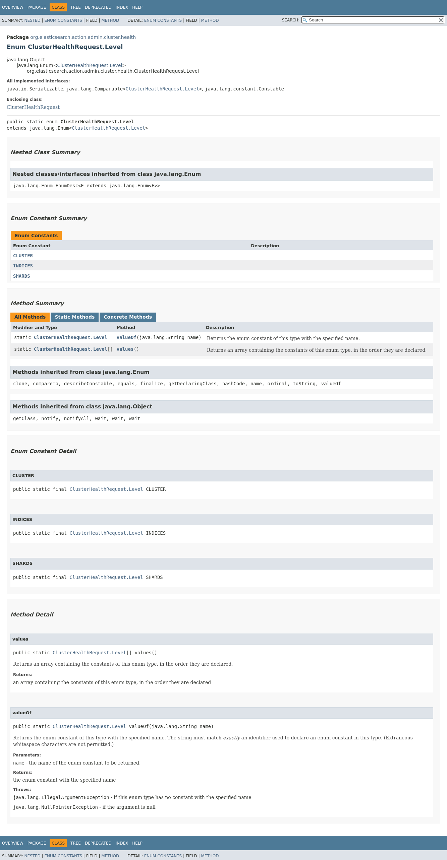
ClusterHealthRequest (33, 107)
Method (110, 20)
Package (36, 7)
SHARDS (21, 276)
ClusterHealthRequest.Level (89, 65)
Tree (75, 7)
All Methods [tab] (30, 317)
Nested (32, 20)
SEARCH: (291, 20)
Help (137, 7)
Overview (12, 7)
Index (122, 7)
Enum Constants (63, 20)
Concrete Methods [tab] (128, 317)
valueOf (126, 337)
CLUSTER (23, 255)
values (125, 349)
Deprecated (98, 7)
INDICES (23, 265)
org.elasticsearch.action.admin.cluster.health (83, 37)
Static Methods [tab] (75, 317)
